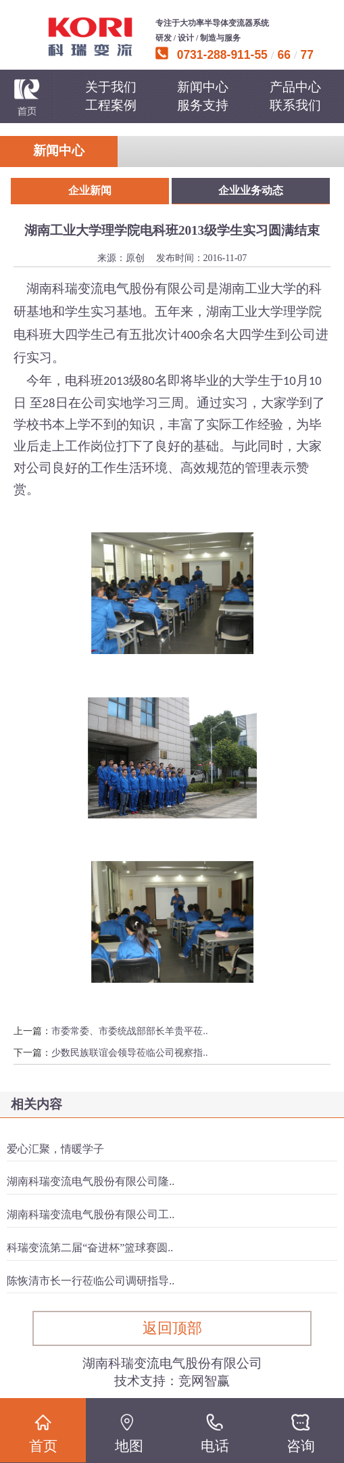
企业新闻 (90, 190)
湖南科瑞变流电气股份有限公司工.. (90, 1214)
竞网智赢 (204, 1381)
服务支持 (202, 105)
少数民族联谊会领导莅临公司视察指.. (129, 1052)
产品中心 (295, 87)
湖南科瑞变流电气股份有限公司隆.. (90, 1181)
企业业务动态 (250, 190)
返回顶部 (172, 1328)
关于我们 (111, 87)
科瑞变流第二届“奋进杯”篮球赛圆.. (90, 1247)
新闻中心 (202, 87)
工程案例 (111, 105)
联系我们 (295, 105)
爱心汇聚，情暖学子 (55, 1149)
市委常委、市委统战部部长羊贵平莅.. (129, 1030)
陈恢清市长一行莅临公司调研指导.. (90, 1280)
